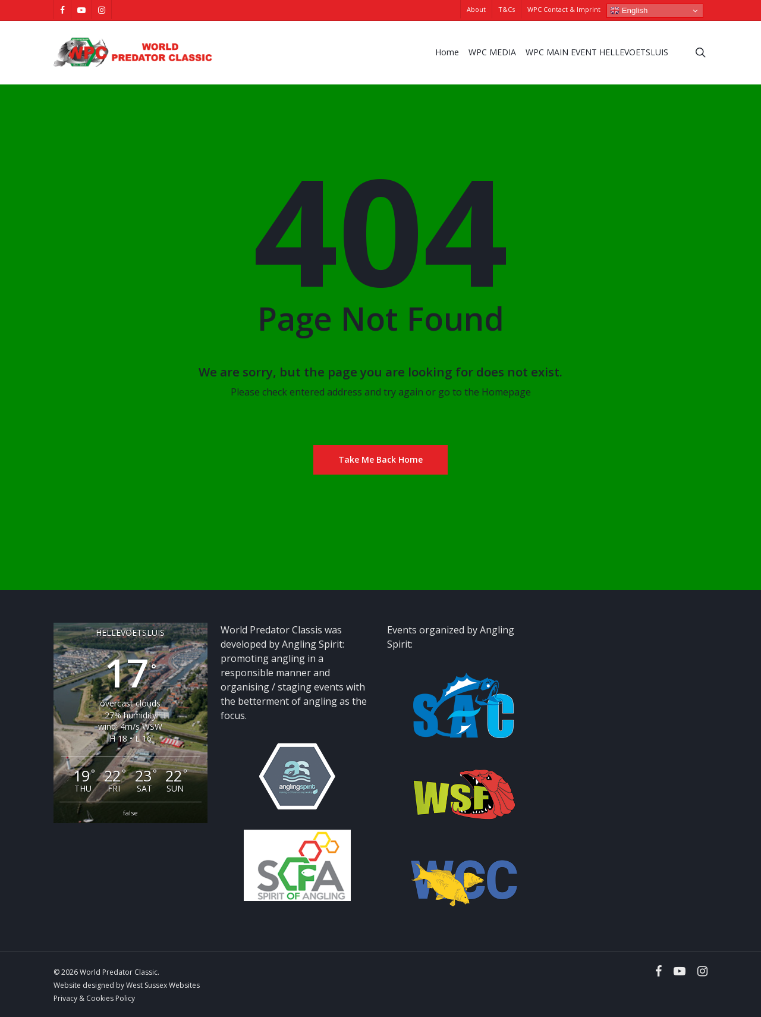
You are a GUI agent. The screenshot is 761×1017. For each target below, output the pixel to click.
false (130, 812)
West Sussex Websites (163, 985)
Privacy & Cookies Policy (94, 998)
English (628, 10)
